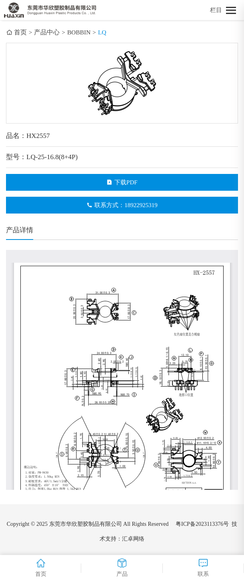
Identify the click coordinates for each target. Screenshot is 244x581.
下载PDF (121, 182)
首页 (16, 32)
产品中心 (47, 32)
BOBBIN (79, 32)
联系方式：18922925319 (121, 205)
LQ (102, 32)
